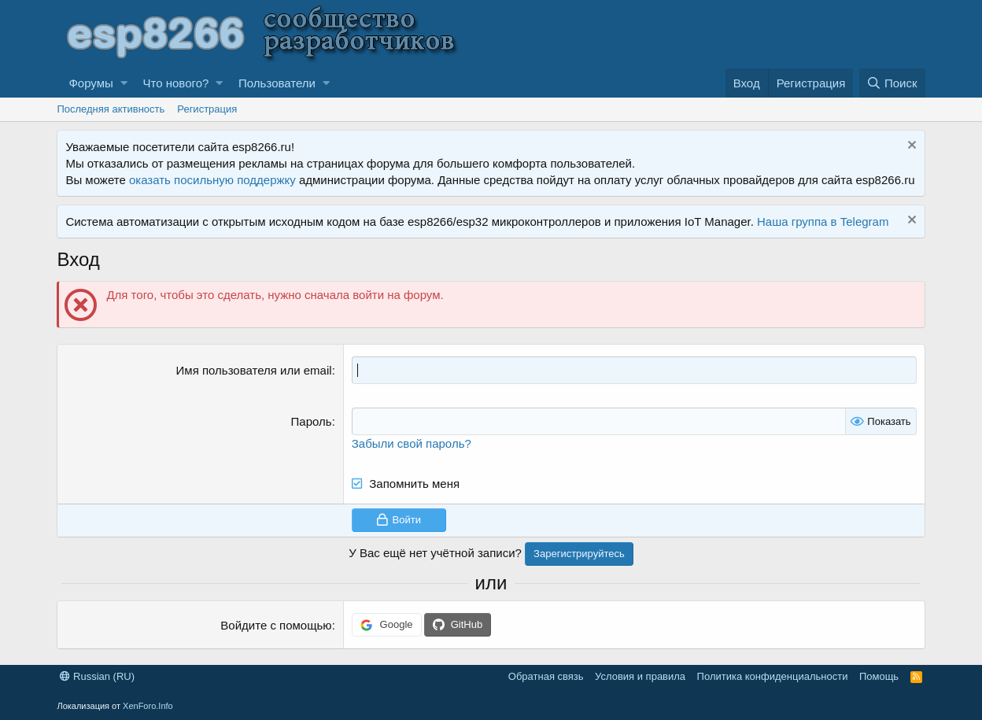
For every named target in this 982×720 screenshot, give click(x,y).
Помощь (879, 676)
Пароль (311, 421)
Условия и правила (640, 676)
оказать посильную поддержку (212, 179)
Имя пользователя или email (254, 370)
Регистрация (207, 109)
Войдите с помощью (275, 625)
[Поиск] (892, 83)
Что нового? (176, 83)
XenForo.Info (148, 706)
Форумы (90, 83)
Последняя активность (110, 109)
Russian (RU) (97, 676)
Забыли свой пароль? (411, 443)
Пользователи (277, 83)
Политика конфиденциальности (772, 676)
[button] (123, 83)
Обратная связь (546, 676)
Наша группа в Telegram (822, 221)
